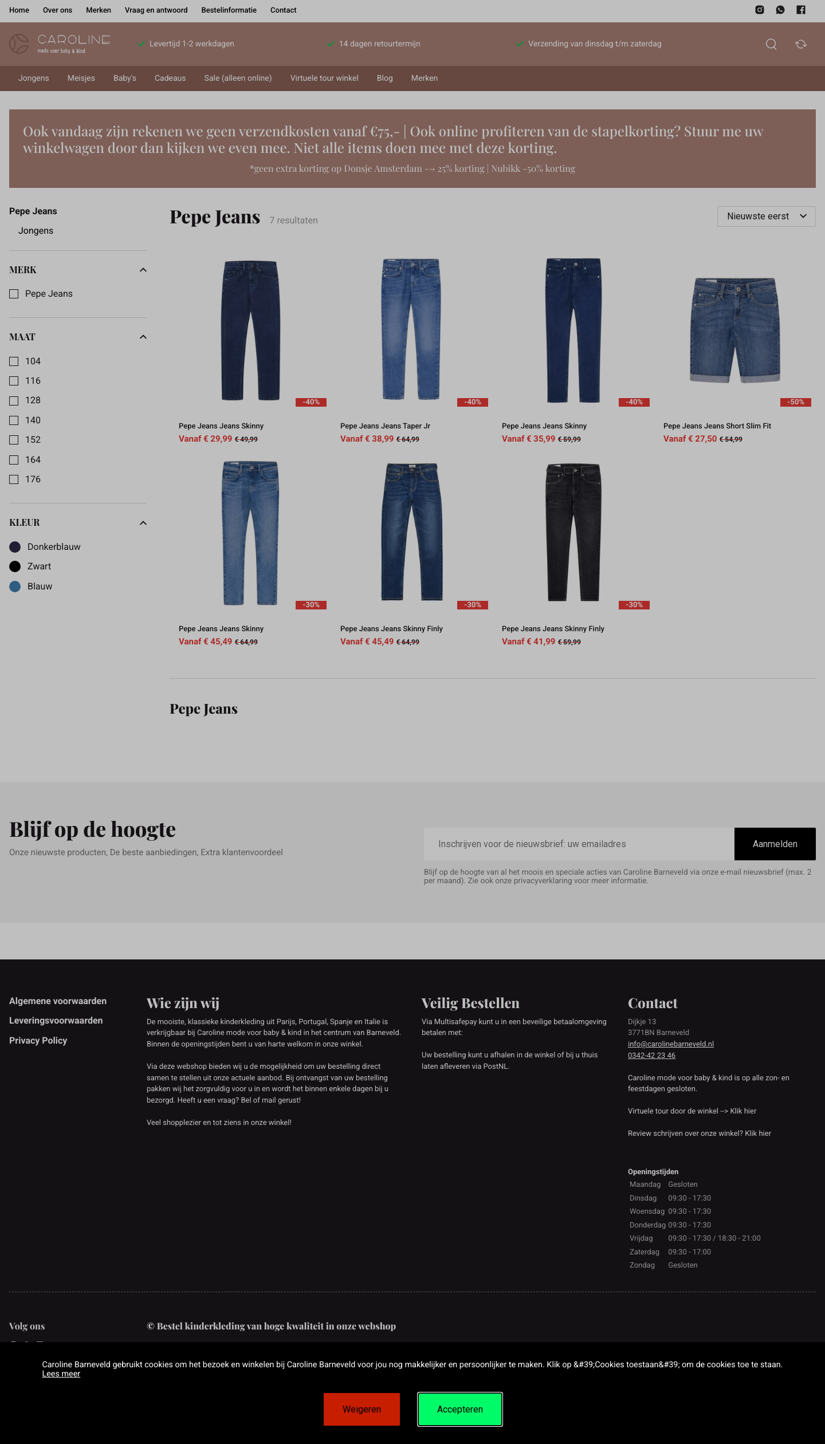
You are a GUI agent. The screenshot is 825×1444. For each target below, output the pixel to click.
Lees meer (61, 1374)
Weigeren (362, 1409)
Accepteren (460, 1409)
